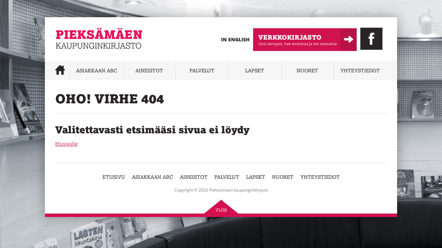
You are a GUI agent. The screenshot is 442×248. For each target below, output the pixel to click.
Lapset (254, 70)
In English (235, 39)
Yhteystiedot (360, 70)
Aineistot (149, 70)
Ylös (221, 210)
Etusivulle (66, 144)
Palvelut (202, 70)
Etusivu (114, 177)
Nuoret (307, 70)
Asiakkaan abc (96, 70)
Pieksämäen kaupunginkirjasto (90, 53)
